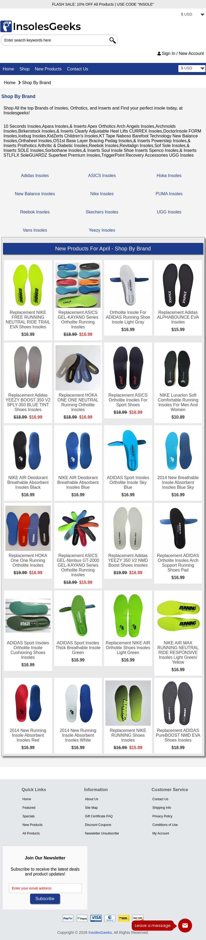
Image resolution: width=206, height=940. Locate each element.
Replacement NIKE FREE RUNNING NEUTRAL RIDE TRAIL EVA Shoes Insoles (28, 319)
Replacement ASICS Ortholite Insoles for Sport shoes (128, 400)
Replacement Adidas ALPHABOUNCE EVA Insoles (178, 317)
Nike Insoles (102, 193)
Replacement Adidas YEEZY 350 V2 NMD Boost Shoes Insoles (128, 560)
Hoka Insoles (169, 175)
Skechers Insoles (102, 211)
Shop (25, 69)
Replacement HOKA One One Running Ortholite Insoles (28, 560)
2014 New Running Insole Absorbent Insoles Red (28, 735)
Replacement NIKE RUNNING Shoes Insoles (128, 735)
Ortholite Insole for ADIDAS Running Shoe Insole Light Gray (128, 317)
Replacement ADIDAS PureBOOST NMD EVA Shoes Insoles (178, 735)
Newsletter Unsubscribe (102, 833)
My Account (160, 833)
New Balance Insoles (35, 193)
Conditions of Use (165, 824)
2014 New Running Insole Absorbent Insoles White (78, 735)
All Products (31, 833)
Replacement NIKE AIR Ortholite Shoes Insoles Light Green (128, 648)
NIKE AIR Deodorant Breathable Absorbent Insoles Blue (78, 482)
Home (8, 69)
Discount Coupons (98, 824)
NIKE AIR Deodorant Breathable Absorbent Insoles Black (28, 482)
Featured (29, 807)
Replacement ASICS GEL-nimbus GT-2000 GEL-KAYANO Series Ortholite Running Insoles (78, 565)
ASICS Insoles (102, 175)
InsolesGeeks (100, 932)
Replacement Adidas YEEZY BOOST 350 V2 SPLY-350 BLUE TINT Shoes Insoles (28, 402)
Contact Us (77, 69)
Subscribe (44, 898)
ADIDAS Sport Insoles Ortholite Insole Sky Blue (128, 482)
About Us (91, 799)
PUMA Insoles (169, 193)
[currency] (192, 15)
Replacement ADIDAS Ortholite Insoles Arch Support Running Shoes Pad (178, 562)
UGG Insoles (169, 211)
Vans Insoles (35, 229)
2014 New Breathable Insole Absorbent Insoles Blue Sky (178, 482)
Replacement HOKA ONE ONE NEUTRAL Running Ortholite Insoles (77, 402)
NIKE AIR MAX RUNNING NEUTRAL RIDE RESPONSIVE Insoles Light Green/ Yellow (178, 652)
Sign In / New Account (180, 53)
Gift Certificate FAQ (99, 816)
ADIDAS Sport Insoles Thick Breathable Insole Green (78, 648)
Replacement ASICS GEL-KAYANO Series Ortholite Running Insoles (78, 319)
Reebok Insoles (35, 211)
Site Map (91, 807)
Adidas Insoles (35, 175)
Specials (29, 816)
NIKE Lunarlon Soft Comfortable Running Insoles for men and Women (178, 402)
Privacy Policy (162, 816)
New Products (48, 69)
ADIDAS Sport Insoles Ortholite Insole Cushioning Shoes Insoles (28, 650)
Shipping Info (161, 807)
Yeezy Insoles (102, 229)
